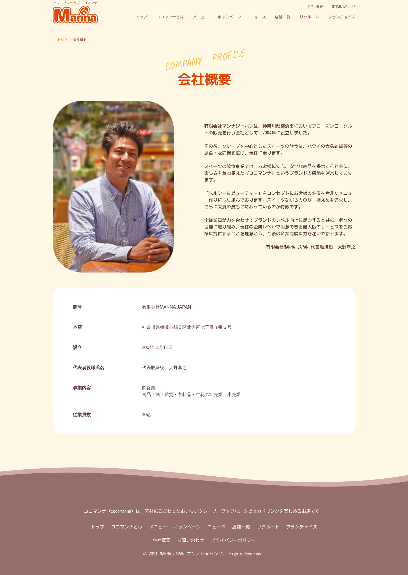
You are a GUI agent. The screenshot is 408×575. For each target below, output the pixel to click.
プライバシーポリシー (233, 540)
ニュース (258, 17)
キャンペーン (229, 17)
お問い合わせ (344, 7)
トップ (141, 17)
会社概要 (315, 7)
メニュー (201, 17)
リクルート (309, 17)
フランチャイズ (342, 17)
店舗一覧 (283, 17)
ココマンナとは (170, 17)
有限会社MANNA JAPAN (166, 307)
